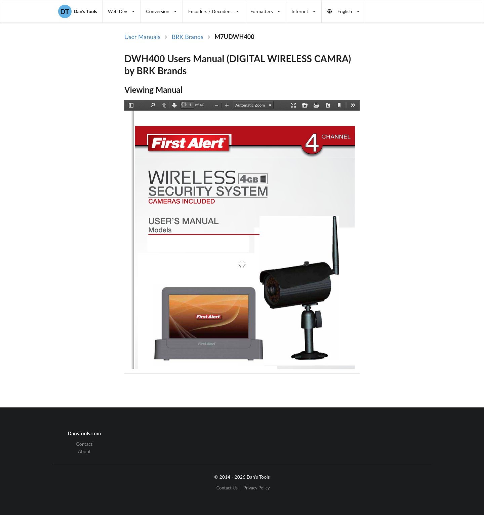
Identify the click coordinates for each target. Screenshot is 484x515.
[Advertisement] (416, 142)
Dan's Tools (77, 11)
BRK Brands (187, 36)
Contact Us (227, 488)
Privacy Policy (256, 488)
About (84, 451)
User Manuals (142, 36)
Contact (84, 444)
